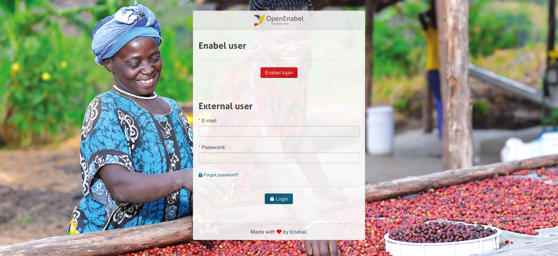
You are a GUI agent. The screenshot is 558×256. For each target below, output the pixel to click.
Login (278, 199)
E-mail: (209, 120)
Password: (214, 147)
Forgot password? (219, 174)
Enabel (298, 232)
